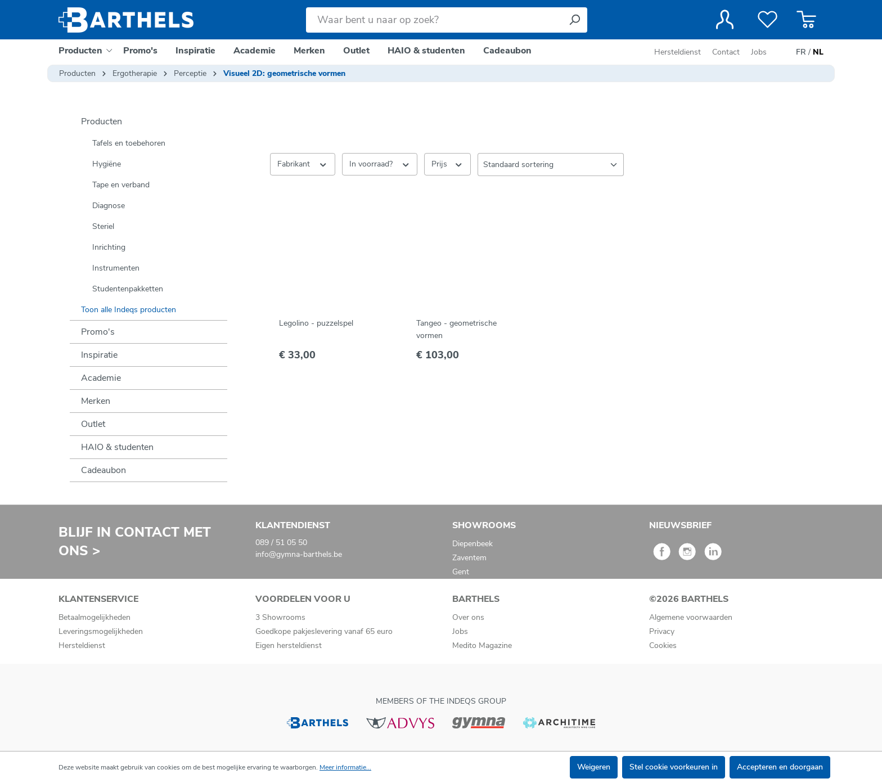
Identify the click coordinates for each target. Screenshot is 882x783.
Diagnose (108, 205)
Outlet (93, 424)
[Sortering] (551, 164)
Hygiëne (106, 164)
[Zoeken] (574, 20)
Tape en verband (121, 184)
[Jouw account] (725, 19)
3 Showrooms (280, 617)
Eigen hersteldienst (288, 645)
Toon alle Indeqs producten (128, 309)
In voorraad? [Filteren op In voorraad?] (380, 164)
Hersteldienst (677, 52)
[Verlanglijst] (767, 19)
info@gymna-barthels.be (298, 554)
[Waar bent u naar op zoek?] (434, 20)
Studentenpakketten (127, 289)
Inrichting (108, 247)
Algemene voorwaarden (690, 617)
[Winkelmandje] (806, 19)
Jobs (759, 52)
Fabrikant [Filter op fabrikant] (302, 164)
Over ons (468, 617)
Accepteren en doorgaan (780, 767)
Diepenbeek (472, 543)
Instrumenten (116, 268)
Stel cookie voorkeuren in (673, 767)
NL (818, 52)
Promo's (98, 332)
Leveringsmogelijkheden (100, 631)
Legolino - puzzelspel (316, 323)
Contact (726, 52)
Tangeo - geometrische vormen (456, 329)
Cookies (663, 645)
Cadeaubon (103, 470)
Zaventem (469, 557)
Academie (101, 378)
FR (801, 52)
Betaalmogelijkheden (94, 617)
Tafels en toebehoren (128, 143)
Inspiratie (99, 355)
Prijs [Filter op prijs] (447, 164)
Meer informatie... (345, 767)
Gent (460, 571)
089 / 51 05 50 (281, 542)
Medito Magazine (482, 645)
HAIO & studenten (117, 447)
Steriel (103, 226)
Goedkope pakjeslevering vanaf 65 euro (324, 631)
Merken (95, 401)
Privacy (661, 631)
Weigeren (593, 767)
